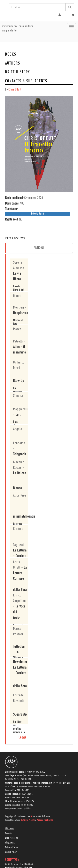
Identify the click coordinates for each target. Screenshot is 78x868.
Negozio (8, 833)
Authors (12, 63)
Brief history (17, 72)
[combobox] (37, 7)
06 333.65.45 (11, 864)
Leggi (22, 737)
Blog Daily (10, 842)
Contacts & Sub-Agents (26, 81)
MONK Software (43, 816)
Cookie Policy (11, 852)
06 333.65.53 (27, 864)
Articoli (39, 247)
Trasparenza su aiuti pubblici (18, 809)
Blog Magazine (11, 838)
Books (10, 54)
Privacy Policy (11, 847)
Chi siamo (9, 828)
